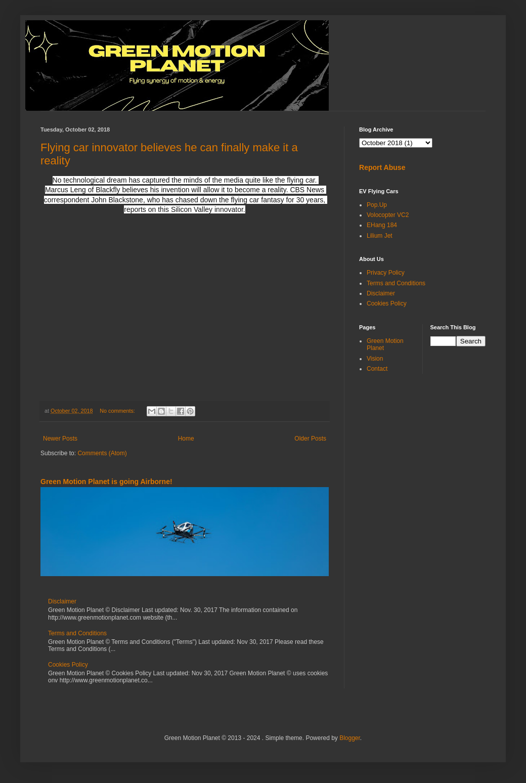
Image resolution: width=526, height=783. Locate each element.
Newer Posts (60, 438)
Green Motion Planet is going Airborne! (106, 481)
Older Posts (310, 438)
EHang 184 (382, 225)
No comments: (118, 411)
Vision (375, 358)
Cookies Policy (68, 664)
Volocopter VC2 (388, 215)
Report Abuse (382, 167)
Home (186, 438)
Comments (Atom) (101, 453)
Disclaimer (62, 601)
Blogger (349, 738)
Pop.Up (377, 204)
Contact (377, 368)
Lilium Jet (379, 235)
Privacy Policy (386, 272)
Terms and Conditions (77, 633)
